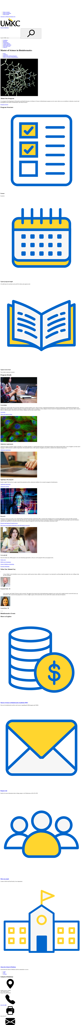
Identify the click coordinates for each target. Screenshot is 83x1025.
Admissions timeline (5, 486)
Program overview (4, 104)
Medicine (5, 27)
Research (5, 41)
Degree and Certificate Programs (10, 55)
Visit (4, 972)
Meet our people (5, 879)
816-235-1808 (3, 1005)
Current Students (6, 43)
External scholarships (5, 566)
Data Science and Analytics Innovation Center (15, 525)
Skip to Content (6, 12)
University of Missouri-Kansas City (8, 16)
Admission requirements (6, 450)
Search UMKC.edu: (5, 37)
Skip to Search (6, 14)
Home (4, 53)
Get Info (5, 974)
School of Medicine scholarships (7, 564)
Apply (4, 971)
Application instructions (6, 484)
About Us (5, 47)
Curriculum (3, 412)
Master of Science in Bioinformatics (10, 57)
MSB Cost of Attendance (6, 562)
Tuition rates (3, 559)
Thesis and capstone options (6, 414)
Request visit (4, 790)
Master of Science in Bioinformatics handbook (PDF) (14, 702)
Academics (5, 40)
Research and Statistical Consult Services (9, 523)
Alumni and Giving (7, 44)
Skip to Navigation (7, 13)
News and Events (6, 46)
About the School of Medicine (8, 967)
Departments (5, 42)
